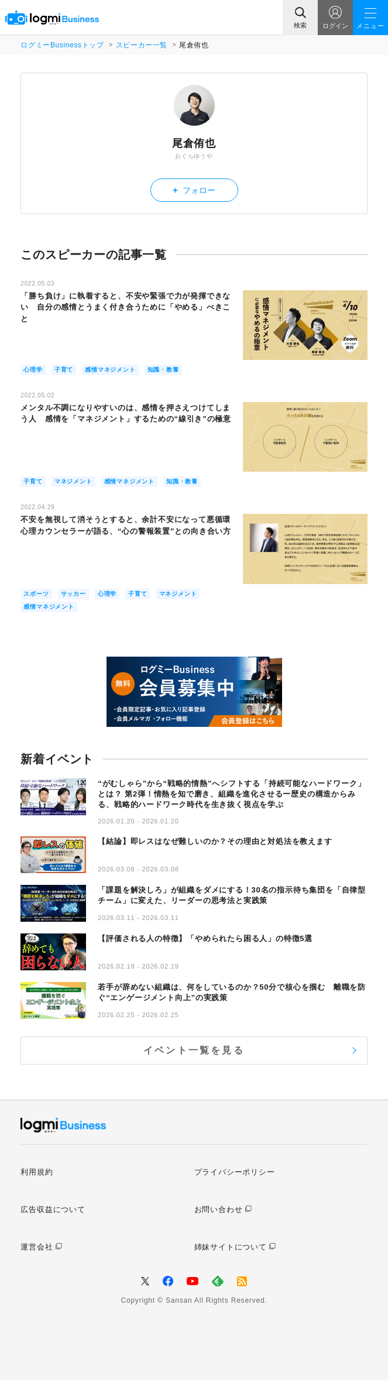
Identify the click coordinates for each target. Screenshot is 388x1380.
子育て (63, 369)
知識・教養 (163, 369)
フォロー (194, 190)
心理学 (32, 369)
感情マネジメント (110, 369)
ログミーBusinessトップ (62, 45)
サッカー (73, 594)
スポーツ (36, 594)
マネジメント (73, 481)
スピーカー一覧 (141, 45)
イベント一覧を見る (194, 1050)
